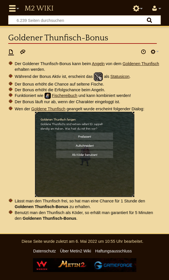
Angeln (98, 63)
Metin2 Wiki (38, 8)
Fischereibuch (65, 95)
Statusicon (120, 76)
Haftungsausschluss (113, 251)
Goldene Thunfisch (48, 109)
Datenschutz (44, 251)
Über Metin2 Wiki (75, 251)
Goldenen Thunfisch (141, 63)
